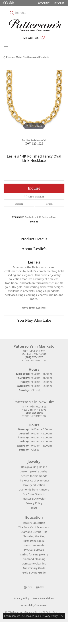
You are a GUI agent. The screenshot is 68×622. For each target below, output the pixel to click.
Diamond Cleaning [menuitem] (34, 559)
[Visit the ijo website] (40, 587)
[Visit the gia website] (28, 587)
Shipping (19, 204)
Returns (49, 204)
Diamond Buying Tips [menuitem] (34, 532)
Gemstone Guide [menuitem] (34, 545)
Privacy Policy (34, 503)
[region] (34, 100)
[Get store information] (34, 360)
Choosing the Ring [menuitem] (34, 536)
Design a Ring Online (34, 467)
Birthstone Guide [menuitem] (34, 541)
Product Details (34, 239)
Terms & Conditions (43, 598)
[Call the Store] (34, 357)
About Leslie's (33, 248)
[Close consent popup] (62, 616)
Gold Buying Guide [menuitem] (34, 572)
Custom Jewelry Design (34, 471)
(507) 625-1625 (34, 143)
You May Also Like (34, 320)
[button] (43, 3)
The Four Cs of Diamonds (34, 480)
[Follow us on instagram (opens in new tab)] (11, 3)
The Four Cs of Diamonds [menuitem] (34, 527)
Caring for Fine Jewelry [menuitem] (34, 554)
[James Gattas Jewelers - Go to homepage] (34, 25)
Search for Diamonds (34, 476)
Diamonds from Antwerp (34, 489)
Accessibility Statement (34, 605)
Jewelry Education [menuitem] (34, 523)
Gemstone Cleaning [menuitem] (34, 563)
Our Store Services (33, 494)
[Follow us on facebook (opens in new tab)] (5, 3)
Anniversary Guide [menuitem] (34, 568)
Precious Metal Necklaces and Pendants (27, 57)
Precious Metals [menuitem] (34, 550)
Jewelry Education (34, 485)
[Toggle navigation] (6, 45)
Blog (34, 507)
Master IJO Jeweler (34, 498)
